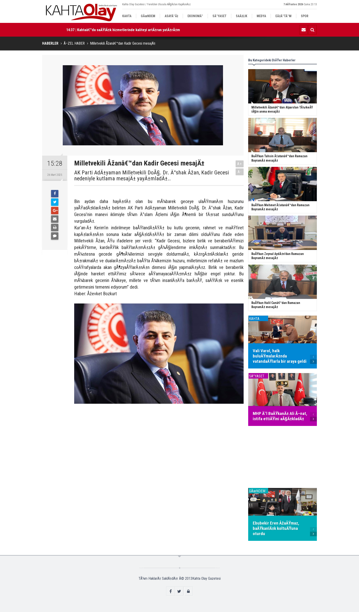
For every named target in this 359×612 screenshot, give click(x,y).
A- (240, 172)
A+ (239, 164)
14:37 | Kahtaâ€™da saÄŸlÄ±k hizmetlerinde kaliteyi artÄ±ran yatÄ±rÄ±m (123, 29)
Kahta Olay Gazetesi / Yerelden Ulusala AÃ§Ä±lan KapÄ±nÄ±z (156, 4)
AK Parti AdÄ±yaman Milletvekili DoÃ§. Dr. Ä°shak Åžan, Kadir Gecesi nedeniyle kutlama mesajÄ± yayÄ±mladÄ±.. (151, 176)
